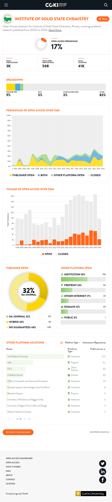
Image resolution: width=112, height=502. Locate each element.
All (61, 342)
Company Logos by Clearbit (17, 493)
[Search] (106, 5)
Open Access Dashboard (19, 458)
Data (8, 471)
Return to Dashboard (18, 432)
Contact (10, 479)
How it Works (13, 466)
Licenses (10, 483)
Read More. (55, 30)
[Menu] (6, 5)
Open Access (13, 462)
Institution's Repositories (94, 342)
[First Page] (8, 419)
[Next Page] (24, 419)
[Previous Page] (13, 419)
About (9, 475)
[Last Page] (29, 419)
